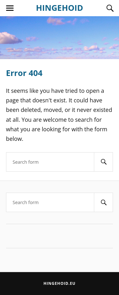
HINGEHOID (59, 7)
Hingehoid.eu (59, 283)
